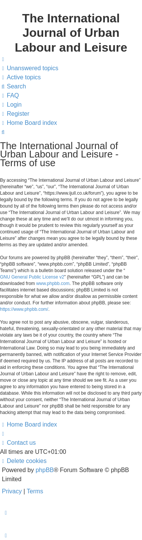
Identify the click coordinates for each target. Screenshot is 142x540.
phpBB (45, 470)
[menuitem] (29, 68)
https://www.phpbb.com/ (24, 309)
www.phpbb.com (52, 283)
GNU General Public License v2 (32, 277)
